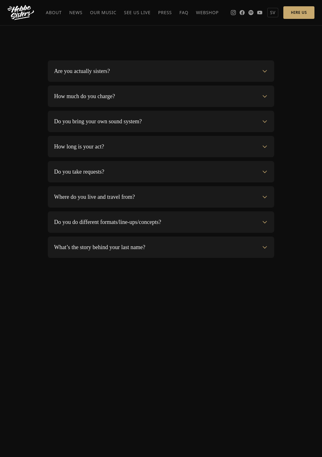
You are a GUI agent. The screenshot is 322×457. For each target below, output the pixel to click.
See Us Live (137, 12)
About (54, 12)
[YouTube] (259, 12)
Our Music (103, 12)
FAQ (184, 12)
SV (273, 12)
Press (165, 12)
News (75, 12)
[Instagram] (233, 12)
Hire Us (299, 12)
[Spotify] (250, 12)
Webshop (207, 12)
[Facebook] (242, 12)
